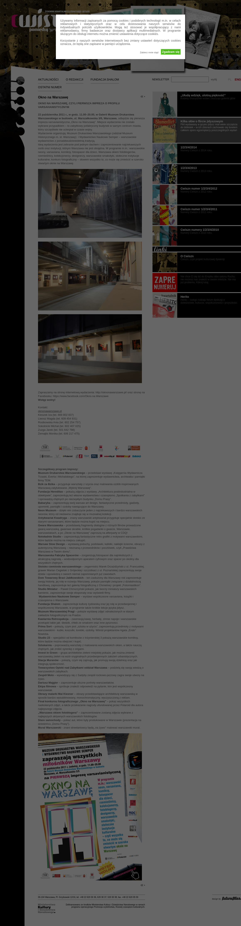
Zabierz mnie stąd (149, 52)
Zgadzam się (171, 51)
